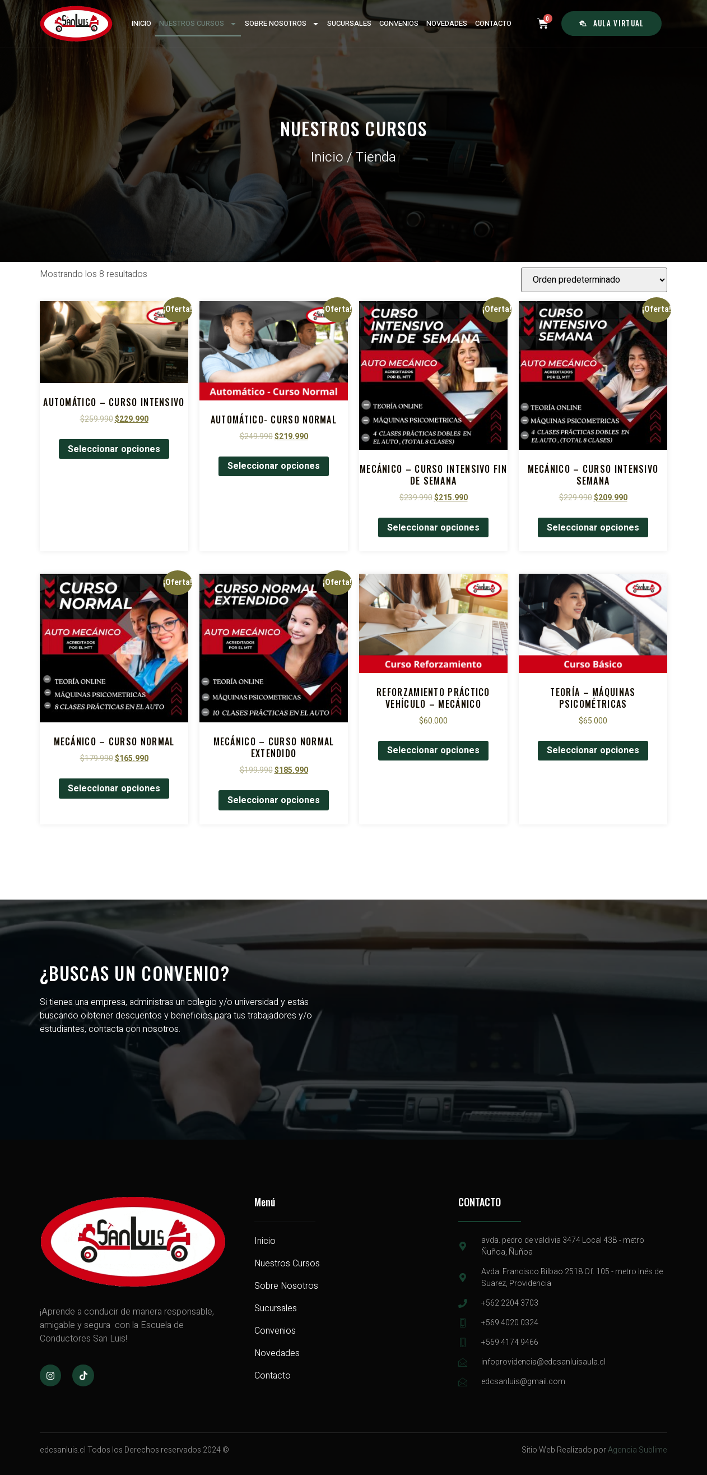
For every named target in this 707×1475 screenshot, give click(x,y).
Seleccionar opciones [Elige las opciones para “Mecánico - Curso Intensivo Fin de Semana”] (433, 527)
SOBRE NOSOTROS (282, 24)
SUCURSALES (349, 23)
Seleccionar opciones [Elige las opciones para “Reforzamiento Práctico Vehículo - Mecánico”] (433, 750)
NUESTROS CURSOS (198, 24)
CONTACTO (493, 23)
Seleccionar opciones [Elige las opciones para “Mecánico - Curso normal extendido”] (273, 800)
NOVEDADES (446, 23)
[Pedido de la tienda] (594, 280)
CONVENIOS (398, 23)
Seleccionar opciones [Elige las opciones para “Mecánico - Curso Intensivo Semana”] (593, 527)
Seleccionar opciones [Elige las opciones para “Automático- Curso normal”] (273, 466)
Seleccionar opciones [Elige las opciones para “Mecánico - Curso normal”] (114, 788)
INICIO (141, 23)
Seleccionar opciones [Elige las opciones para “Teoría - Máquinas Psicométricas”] (593, 750)
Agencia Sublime (637, 1450)
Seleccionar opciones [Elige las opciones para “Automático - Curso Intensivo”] (114, 449)
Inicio (327, 157)
